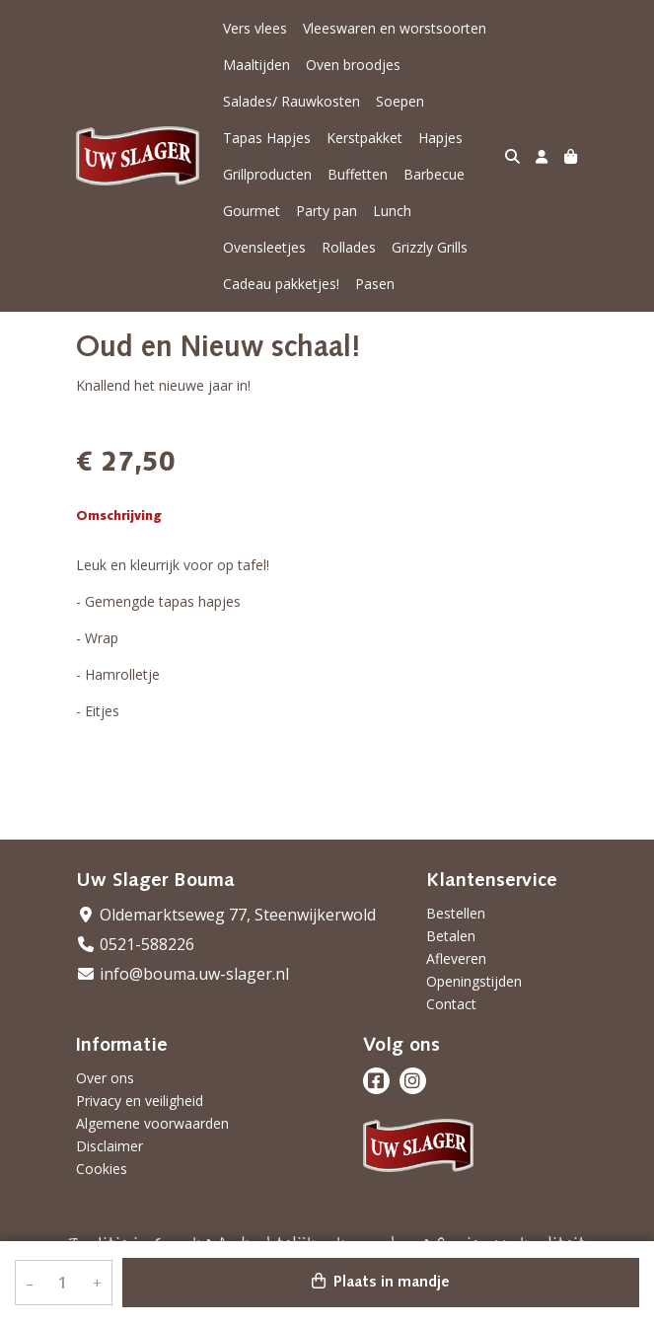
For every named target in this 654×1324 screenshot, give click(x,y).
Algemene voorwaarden (152, 1123)
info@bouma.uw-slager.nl (182, 974)
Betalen (450, 935)
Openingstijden (474, 981)
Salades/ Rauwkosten (291, 101)
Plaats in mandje (381, 1281)
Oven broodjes (353, 64)
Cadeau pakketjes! (281, 283)
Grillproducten (267, 174)
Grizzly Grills (430, 247)
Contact (451, 1003)
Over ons (105, 1077)
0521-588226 (135, 944)
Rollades (349, 247)
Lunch (392, 210)
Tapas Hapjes (267, 137)
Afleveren (456, 958)
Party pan (326, 210)
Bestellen (455, 913)
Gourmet (251, 210)
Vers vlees (255, 28)
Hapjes (440, 137)
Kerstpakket (364, 137)
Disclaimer (109, 1146)
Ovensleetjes (264, 247)
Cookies (101, 1168)
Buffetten (357, 174)
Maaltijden (256, 64)
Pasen (375, 283)
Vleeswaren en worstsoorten (394, 28)
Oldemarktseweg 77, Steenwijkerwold (226, 914)
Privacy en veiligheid (139, 1100)
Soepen (400, 101)
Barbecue (434, 174)
